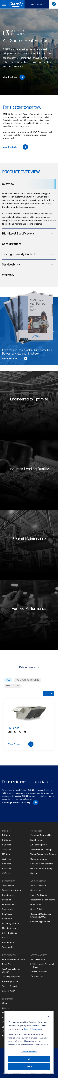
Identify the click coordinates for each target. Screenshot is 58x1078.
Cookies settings (29, 1051)
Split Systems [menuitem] (37, 840)
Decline (29, 1066)
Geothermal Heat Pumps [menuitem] (42, 869)
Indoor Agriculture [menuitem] (10, 924)
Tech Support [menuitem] (36, 976)
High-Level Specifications (28, 233)
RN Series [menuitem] (6, 840)
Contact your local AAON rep (16, 802)
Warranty (28, 275)
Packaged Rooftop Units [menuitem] (41, 835)
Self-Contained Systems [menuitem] (41, 864)
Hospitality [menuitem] (7, 919)
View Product (14, 744)
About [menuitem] (5, 1003)
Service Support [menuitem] (9, 986)
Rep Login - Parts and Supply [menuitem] (42, 965)
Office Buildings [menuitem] (9, 933)
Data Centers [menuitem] (8, 895)
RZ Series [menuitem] (6, 845)
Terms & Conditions (32, 1029)
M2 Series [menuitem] (6, 854)
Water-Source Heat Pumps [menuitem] (43, 854)
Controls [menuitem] (34, 873)
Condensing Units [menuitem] (38, 859)
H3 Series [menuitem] (6, 869)
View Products (10, 77)
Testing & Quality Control (28, 254)
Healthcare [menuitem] (7, 914)
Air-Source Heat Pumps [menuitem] (41, 850)
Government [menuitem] (8, 909)
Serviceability (28, 264)
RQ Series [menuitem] (6, 835)
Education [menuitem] (6, 900)
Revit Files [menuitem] (7, 964)
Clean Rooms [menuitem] (8, 886)
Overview (8, 184)
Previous (45, 693)
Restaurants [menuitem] (8, 942)
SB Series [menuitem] (6, 864)
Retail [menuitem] (5, 938)
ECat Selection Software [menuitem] (13, 960)
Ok (29, 1059)
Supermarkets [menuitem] (9, 947)
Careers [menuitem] (6, 1008)
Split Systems (12, 686)
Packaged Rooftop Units (27, 680)
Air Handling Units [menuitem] (38, 845)
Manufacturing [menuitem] (9, 928)
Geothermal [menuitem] (35, 890)
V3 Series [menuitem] (6, 873)
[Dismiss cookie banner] (49, 1017)
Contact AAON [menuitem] (8, 991)
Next (51, 693)
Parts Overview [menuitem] (37, 960)
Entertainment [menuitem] (9, 905)
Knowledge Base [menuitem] (10, 981)
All (8, 680)
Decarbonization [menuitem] (38, 886)
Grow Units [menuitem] (35, 905)
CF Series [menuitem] (6, 850)
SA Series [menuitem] (6, 859)
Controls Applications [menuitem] (40, 922)
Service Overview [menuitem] (38, 972)
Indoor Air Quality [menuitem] (38, 895)
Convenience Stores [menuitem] (11, 890)
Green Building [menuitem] (37, 909)
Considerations (28, 244)
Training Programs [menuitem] (11, 977)
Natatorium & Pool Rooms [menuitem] (42, 900)
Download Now (9, 358)
